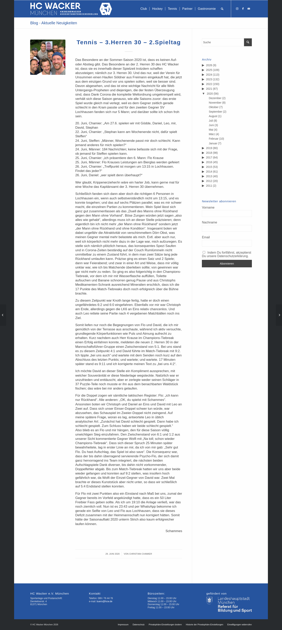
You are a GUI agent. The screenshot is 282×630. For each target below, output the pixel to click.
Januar (213, 143)
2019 (209, 148)
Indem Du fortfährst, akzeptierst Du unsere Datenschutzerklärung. (226, 254)
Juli (211, 120)
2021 (209, 88)
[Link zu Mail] (249, 9)
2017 (209, 157)
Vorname (208, 207)
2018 (209, 152)
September (215, 111)
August (213, 116)
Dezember (215, 98)
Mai (211, 129)
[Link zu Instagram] (237, 9)
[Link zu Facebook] (243, 9)
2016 (209, 162)
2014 (209, 171)
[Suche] (222, 8)
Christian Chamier (140, 554)
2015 (209, 166)
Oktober (214, 107)
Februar (213, 138)
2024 (209, 74)
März (212, 134)
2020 (210, 93)
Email (206, 237)
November (215, 102)
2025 (209, 69)
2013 (209, 176)
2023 (209, 79)
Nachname (209, 222)
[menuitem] (143, 8)
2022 (209, 84)
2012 (209, 181)
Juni (211, 125)
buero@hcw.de (104, 601)
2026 (209, 65)
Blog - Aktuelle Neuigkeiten (53, 23)
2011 (209, 185)
